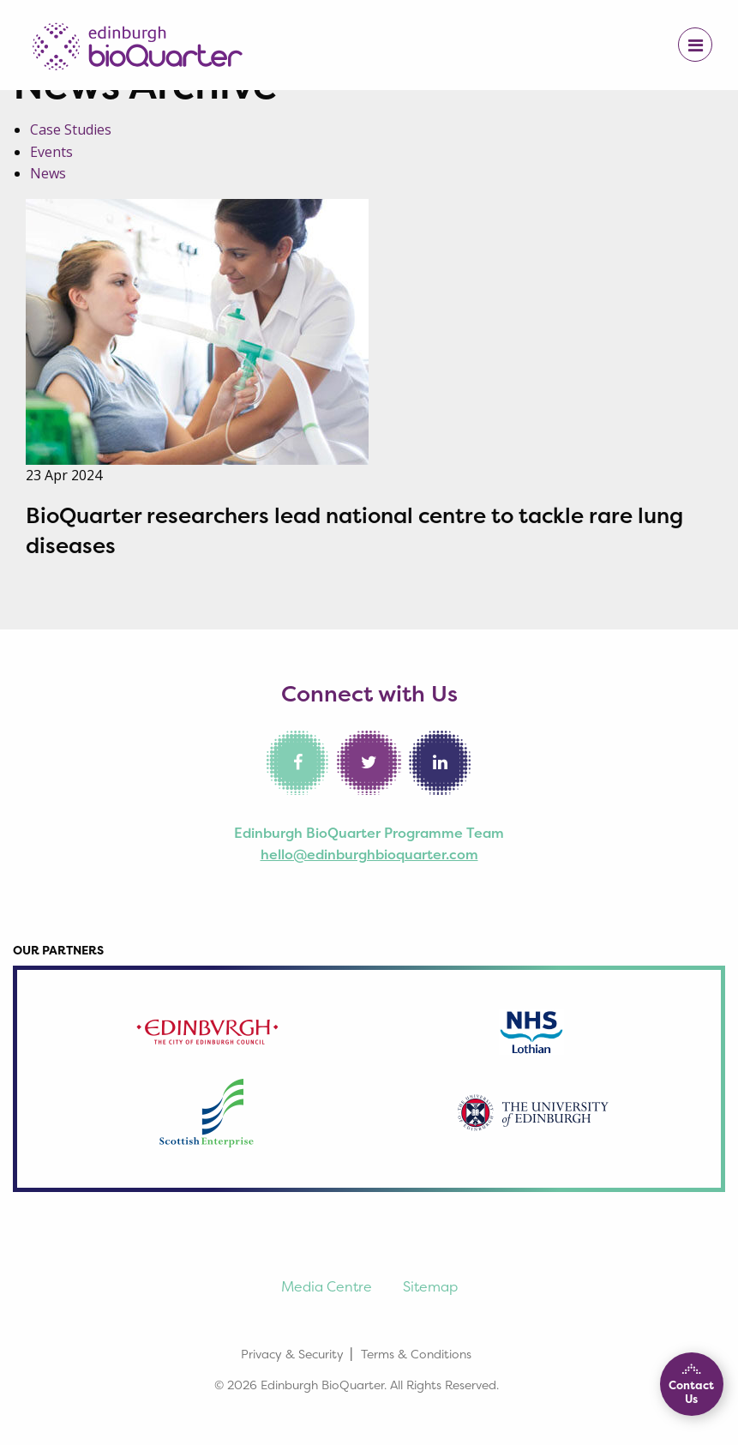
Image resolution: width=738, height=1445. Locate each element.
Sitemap (430, 1286)
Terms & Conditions (416, 1354)
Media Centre (326, 1286)
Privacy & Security (292, 1354)
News (48, 173)
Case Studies (70, 129)
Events (51, 151)
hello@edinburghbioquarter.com (369, 854)
